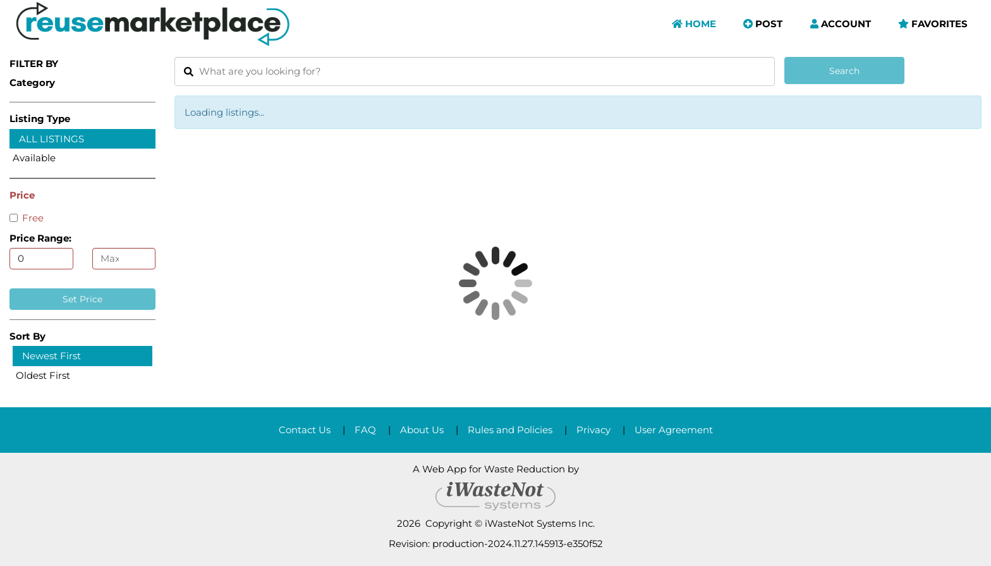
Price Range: (40, 238)
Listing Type (39, 119)
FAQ (365, 430)
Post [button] (762, 24)
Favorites (933, 24)
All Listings (51, 139)
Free (26, 218)
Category (32, 83)
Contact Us (305, 430)
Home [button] (694, 24)
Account (840, 24)
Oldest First (43, 375)
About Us (422, 430)
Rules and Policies (510, 430)
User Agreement (674, 430)
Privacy (593, 430)
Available (34, 158)
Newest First (51, 356)
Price (22, 195)
